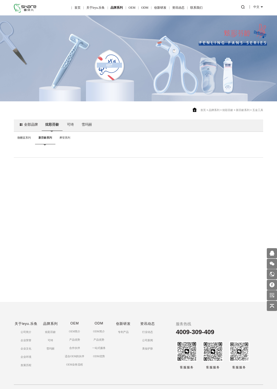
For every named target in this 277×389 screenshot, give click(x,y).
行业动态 (147, 311)
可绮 (70, 126)
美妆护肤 (147, 328)
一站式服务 (99, 327)
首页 (77, 7)
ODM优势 (99, 335)
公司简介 (26, 311)
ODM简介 (99, 311)
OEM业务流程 (74, 344)
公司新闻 (147, 319)
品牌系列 (116, 7)
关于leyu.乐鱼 (95, 7)
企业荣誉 (26, 319)
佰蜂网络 (157, 376)
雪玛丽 (87, 126)
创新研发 (160, 7)
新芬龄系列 (242, 110)
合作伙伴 (74, 327)
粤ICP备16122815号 (126, 376)
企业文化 (26, 328)
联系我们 (196, 7)
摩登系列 (64, 138)
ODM (144, 7)
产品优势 (74, 319)
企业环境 (26, 336)
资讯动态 (178, 7)
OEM (131, 7)
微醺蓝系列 (24, 138)
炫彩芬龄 (227, 110)
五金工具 (257, 110)
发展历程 (26, 344)
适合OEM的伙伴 (74, 335)
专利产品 (123, 311)
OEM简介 (74, 311)
